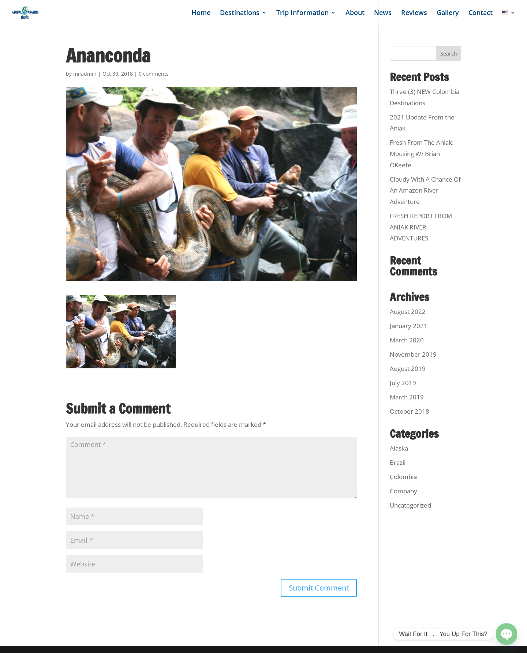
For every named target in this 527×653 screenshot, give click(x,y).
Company (403, 491)
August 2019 (408, 368)
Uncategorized (410, 505)
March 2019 (407, 397)
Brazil (397, 462)
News (383, 13)
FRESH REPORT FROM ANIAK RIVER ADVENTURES (421, 227)
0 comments (154, 73)
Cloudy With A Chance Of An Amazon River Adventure (425, 190)
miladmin (85, 73)
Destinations (239, 13)
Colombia (403, 476)
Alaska (399, 448)
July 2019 (403, 383)
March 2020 (407, 340)
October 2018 (409, 411)
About (355, 13)
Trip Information (302, 13)
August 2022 (408, 311)
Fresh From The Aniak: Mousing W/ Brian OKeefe (421, 153)
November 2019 (413, 354)
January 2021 (408, 326)
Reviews (414, 13)
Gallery (448, 13)
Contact (480, 13)
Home (200, 13)
